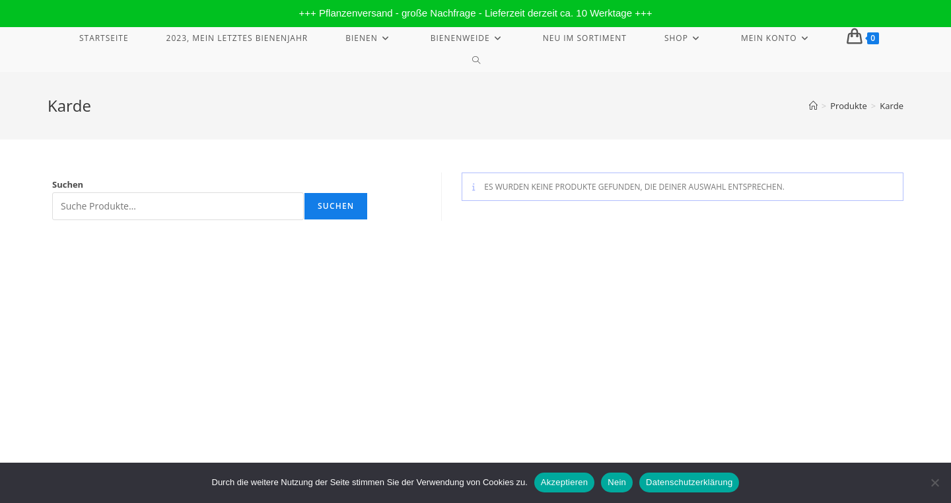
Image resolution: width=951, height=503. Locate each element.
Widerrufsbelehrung (680, 297)
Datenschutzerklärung (769, 297)
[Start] (813, 106)
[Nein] (934, 482)
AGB (895, 297)
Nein (617, 482)
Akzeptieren (564, 482)
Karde (891, 106)
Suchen (67, 184)
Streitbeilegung (848, 297)
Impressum (611, 297)
